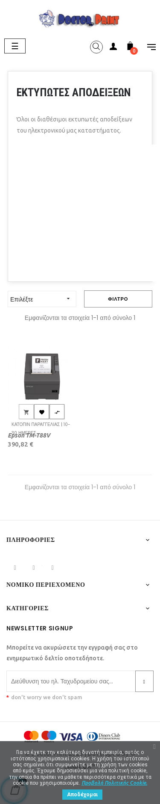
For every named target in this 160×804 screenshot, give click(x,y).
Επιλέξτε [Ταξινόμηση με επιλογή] (43, 298)
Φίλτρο (118, 299)
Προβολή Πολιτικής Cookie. (114, 783)
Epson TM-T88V (29, 435)
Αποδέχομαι (82, 795)
